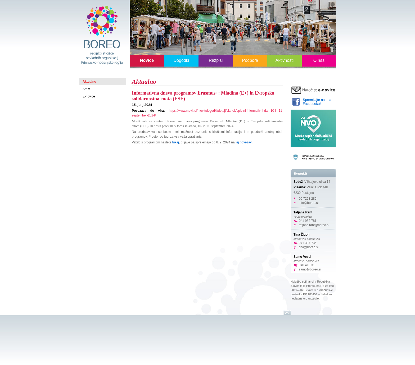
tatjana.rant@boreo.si (314, 225)
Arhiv (86, 89)
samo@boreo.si (310, 269)
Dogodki (181, 60)
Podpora (250, 60)
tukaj (175, 142)
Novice (147, 60)
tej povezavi (244, 142)
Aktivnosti (285, 60)
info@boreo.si (308, 203)
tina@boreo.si (308, 247)
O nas (319, 60)
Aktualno (89, 81)
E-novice (89, 96)
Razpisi (216, 60)
